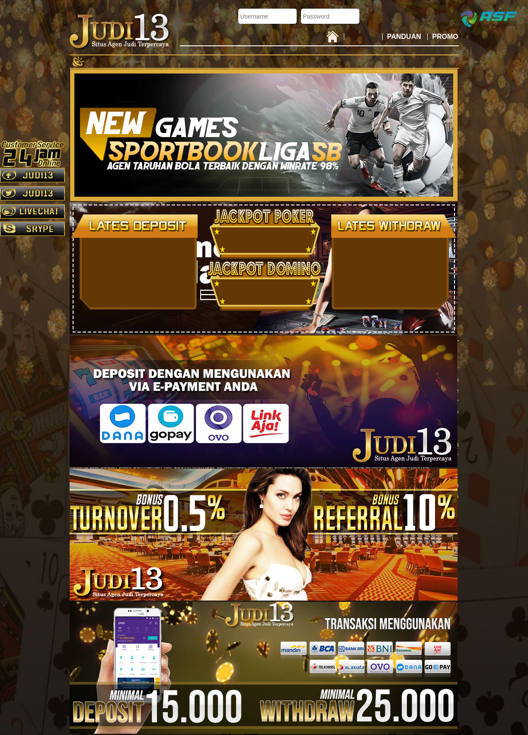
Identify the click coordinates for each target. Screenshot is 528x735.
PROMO (445, 36)
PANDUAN (405, 36)
